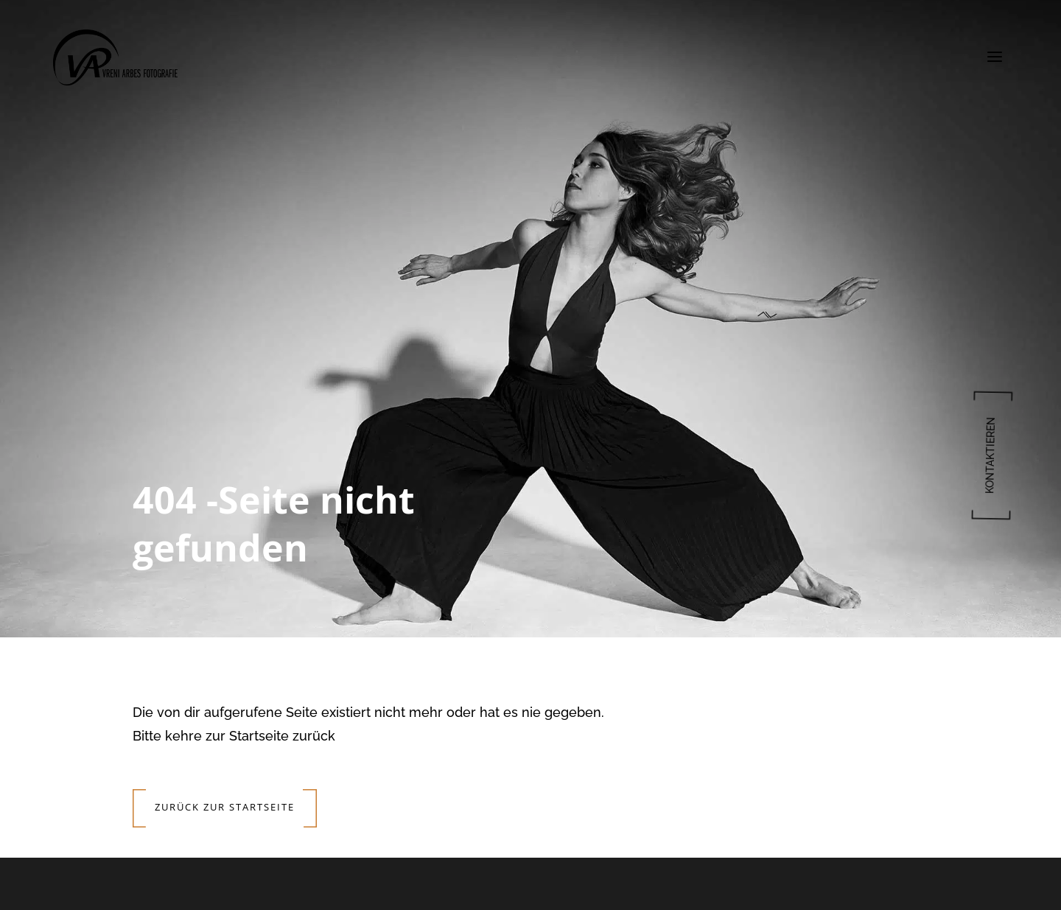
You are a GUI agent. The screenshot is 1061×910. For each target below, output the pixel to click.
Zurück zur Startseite (225, 806)
